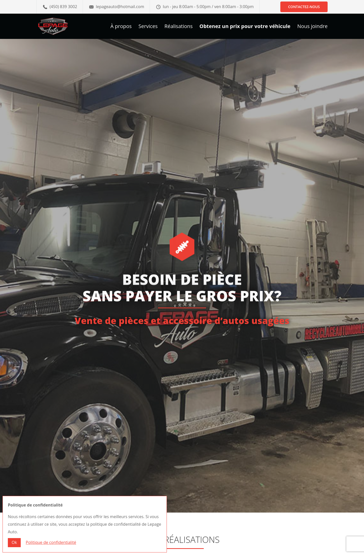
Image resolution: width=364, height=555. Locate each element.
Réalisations (179, 27)
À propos (121, 27)
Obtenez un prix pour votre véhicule (244, 27)
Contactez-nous (304, 6)
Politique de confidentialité (51, 542)
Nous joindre (312, 27)
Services (148, 27)
